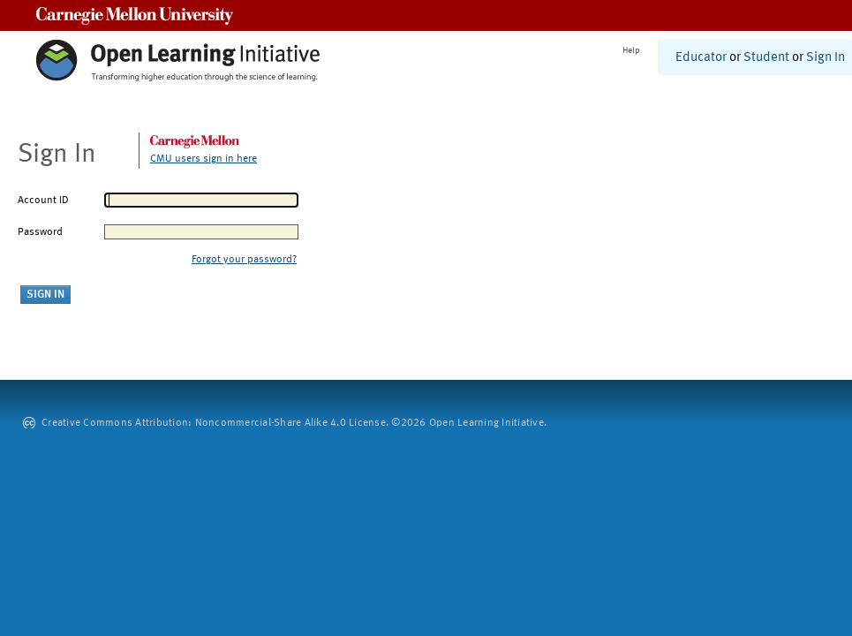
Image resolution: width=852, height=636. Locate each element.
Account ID (43, 200)
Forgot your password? (244, 259)
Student (766, 57)
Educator (701, 57)
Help (631, 50)
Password (40, 232)
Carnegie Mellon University (134, 15)
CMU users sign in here (203, 159)
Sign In (825, 57)
